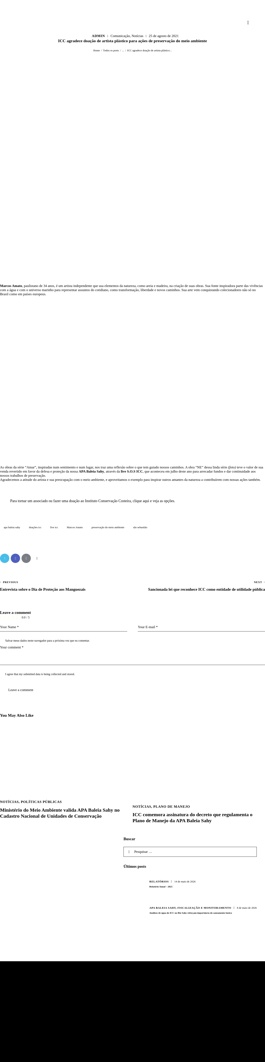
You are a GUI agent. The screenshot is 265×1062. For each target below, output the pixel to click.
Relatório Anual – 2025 (161, 886)
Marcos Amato (75, 527)
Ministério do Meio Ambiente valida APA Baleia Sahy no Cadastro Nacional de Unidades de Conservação (60, 813)
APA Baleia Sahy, (163, 907)
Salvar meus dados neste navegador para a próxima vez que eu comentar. (47, 640)
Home (96, 50)
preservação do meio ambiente (108, 527)
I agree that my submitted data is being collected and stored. (40, 674)
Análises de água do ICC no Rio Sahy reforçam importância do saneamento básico (190, 913)
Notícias (137, 36)
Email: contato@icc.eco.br (112, 1015)
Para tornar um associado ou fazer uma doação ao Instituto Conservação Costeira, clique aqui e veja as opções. (92, 501)
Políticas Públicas (41, 802)
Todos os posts (111, 50)
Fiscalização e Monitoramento (204, 907)
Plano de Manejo (171, 807)
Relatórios (159, 881)
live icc (54, 527)
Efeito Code (78, 1055)
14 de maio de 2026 (185, 881)
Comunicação (120, 36)
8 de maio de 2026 (247, 907)
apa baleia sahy (12, 527)
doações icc (35, 527)
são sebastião (140, 527)
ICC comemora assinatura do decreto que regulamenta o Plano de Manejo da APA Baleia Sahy (193, 817)
